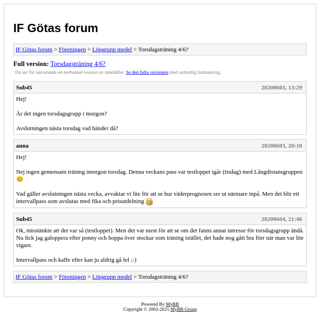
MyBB (172, 304)
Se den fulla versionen (147, 72)
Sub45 (24, 87)
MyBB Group (183, 309)
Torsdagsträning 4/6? (78, 63)
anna (22, 145)
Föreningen (72, 49)
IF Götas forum (55, 28)
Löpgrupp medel (112, 49)
